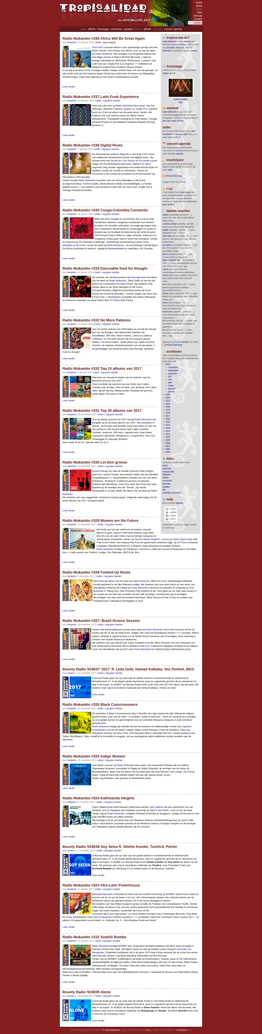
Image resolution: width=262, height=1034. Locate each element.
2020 (167, 406)
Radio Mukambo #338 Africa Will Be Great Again (104, 38)
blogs (165, 465)
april (170, 382)
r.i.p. (169, 188)
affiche (92, 29)
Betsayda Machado (102, 894)
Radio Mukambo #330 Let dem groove (95, 462)
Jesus (165, 254)
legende (179, 503)
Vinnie (165, 293)
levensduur (185, 192)
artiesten (167, 50)
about (199, 5)
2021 (167, 404)
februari (172, 388)
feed (170, 170)
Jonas (165, 302)
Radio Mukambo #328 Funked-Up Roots (96, 572)
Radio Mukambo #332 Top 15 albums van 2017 (102, 368)
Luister (98, 42)
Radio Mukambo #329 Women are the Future (100, 521)
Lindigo (178, 771)
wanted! (172, 108)
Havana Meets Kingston (147, 539)
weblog (187, 41)
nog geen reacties (111, 100)
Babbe (165, 215)
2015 (167, 422)
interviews (116, 29)
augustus (172, 373)
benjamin (71, 42)
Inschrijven (175, 160)
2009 (167, 440)
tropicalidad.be (170, 41)
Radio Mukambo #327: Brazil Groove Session (101, 621)
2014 (167, 425)
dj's (164, 489)
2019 (167, 410)
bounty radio (182, 134)
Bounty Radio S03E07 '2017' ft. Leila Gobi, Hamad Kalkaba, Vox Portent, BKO (128, 669)
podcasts (167, 468)
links (199, 12)
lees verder (168, 204)
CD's (187, 47)
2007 (167, 446)
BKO (95, 581)
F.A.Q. (183, 182)
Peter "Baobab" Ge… (172, 260)
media (165, 477)
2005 (167, 452)
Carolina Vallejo (170, 224)
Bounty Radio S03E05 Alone (87, 992)
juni (170, 376)
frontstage (103, 29)
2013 (167, 428)
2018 (167, 413)
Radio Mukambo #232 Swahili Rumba (94, 937)
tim (164, 284)
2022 (167, 400)
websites (167, 474)
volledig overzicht (171, 492)
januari (171, 391)
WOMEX (170, 894)
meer (194, 50)
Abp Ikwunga (133, 277)
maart (171, 385)
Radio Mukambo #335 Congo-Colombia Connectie (105, 210)
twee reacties (109, 42)
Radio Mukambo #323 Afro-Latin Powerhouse (101, 885)
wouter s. (71, 673)
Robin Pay (167, 236)
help (169, 499)
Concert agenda (178, 144)
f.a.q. (172, 527)
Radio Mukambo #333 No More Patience (97, 320)
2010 (167, 437)
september (173, 370)
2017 (167, 416)
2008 (167, 443)
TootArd (96, 471)
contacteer (181, 1030)
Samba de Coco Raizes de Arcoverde (129, 160)
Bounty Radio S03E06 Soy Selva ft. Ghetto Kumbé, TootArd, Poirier (120, 847)
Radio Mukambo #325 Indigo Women (94, 756)
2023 (167, 397)
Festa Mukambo (139, 587)
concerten (170, 47)
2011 (167, 434)
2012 (167, 431)
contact (198, 18)
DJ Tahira (115, 300)
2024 (167, 394)
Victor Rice (124, 484)
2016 (167, 419)
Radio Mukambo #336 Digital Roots (93, 145)
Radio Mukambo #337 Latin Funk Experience (101, 97)
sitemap (197, 15)
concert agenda (173, 29)
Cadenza (159, 807)
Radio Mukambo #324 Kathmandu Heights (98, 798)
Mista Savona (127, 536)
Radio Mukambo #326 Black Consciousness (100, 704)
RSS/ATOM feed (174, 176)
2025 (167, 364)
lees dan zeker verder (173, 121)
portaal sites (168, 471)
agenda (179, 153)
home (199, 2)
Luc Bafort (167, 245)
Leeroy (165, 539)
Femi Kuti (97, 47)
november (173, 367)
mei (170, 379)
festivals (180, 47)
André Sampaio (176, 629)
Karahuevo (168, 311)
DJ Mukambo (105, 917)
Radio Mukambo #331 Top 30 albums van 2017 (102, 410)
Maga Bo (124, 154)
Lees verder (69, 86)
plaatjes (128, 29)
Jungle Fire (141, 108)
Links (170, 458)
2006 (167, 449)
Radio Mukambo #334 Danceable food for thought (105, 268)
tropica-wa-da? (178, 37)
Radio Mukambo (103, 53)
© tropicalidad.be (111, 1030)
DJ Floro (181, 542)
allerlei (147, 29)
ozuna (165, 269)
